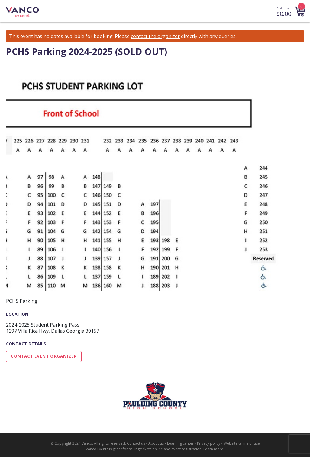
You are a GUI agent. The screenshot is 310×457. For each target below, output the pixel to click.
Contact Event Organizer (44, 356)
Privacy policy (208, 443)
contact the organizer (155, 36)
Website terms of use (242, 443)
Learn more (213, 449)
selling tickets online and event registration (165, 449)
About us (156, 443)
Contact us (136, 443)
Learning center (180, 443)
